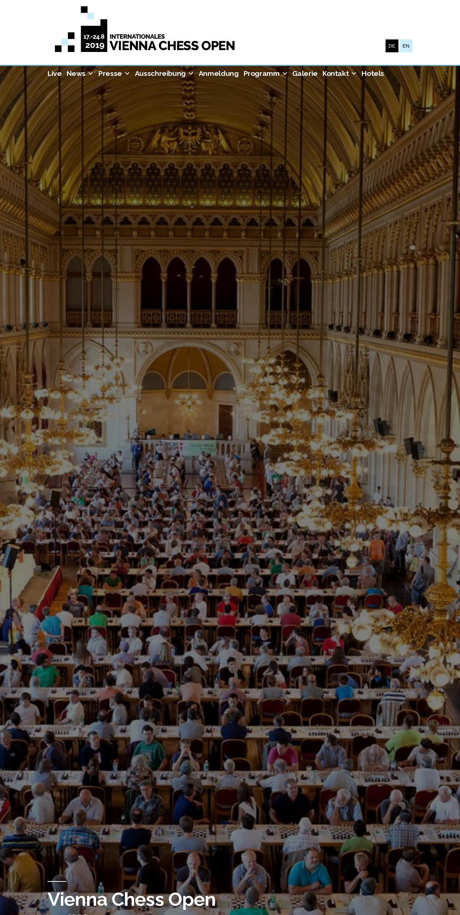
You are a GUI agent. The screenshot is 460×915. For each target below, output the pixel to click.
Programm (262, 73)
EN (406, 46)
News (76, 73)
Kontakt (336, 73)
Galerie (304, 73)
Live (55, 73)
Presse (110, 73)
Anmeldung (219, 73)
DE (391, 46)
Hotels (373, 73)
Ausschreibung (160, 73)
